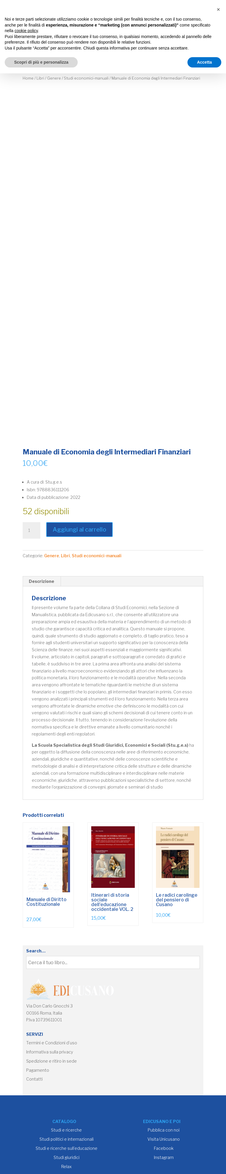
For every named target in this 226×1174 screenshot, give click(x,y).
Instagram (164, 1157)
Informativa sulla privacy (49, 1051)
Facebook (164, 1148)
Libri (40, 78)
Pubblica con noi (164, 1129)
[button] (218, 9)
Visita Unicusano (163, 1139)
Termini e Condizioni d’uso (51, 1042)
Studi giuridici (66, 1157)
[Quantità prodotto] (31, 530)
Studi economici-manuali (86, 78)
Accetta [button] (204, 62)
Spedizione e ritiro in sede (51, 1060)
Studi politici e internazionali (66, 1139)
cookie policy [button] (26, 30)
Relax (66, 1166)
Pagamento (37, 1070)
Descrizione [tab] (41, 581)
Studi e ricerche (66, 1129)
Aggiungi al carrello (79, 529)
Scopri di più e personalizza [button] (41, 62)
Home (28, 78)
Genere (54, 78)
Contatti (34, 1078)
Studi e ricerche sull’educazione (66, 1148)
